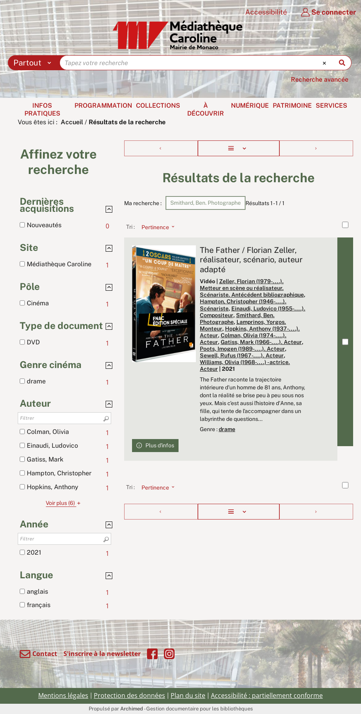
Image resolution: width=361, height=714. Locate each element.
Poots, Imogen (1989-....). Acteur (242, 349)
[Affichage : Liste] (238, 148)
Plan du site (188, 695)
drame (227, 429)
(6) (64, 503)
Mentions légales (63, 695)
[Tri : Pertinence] (156, 227)
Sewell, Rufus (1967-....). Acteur (242, 355)
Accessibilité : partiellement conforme (267, 695)
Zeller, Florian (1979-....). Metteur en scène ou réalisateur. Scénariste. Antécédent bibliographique (252, 288)
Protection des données (129, 695)
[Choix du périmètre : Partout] (34, 62)
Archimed (131, 709)
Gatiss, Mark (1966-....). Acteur (261, 342)
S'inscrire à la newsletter (102, 653)
